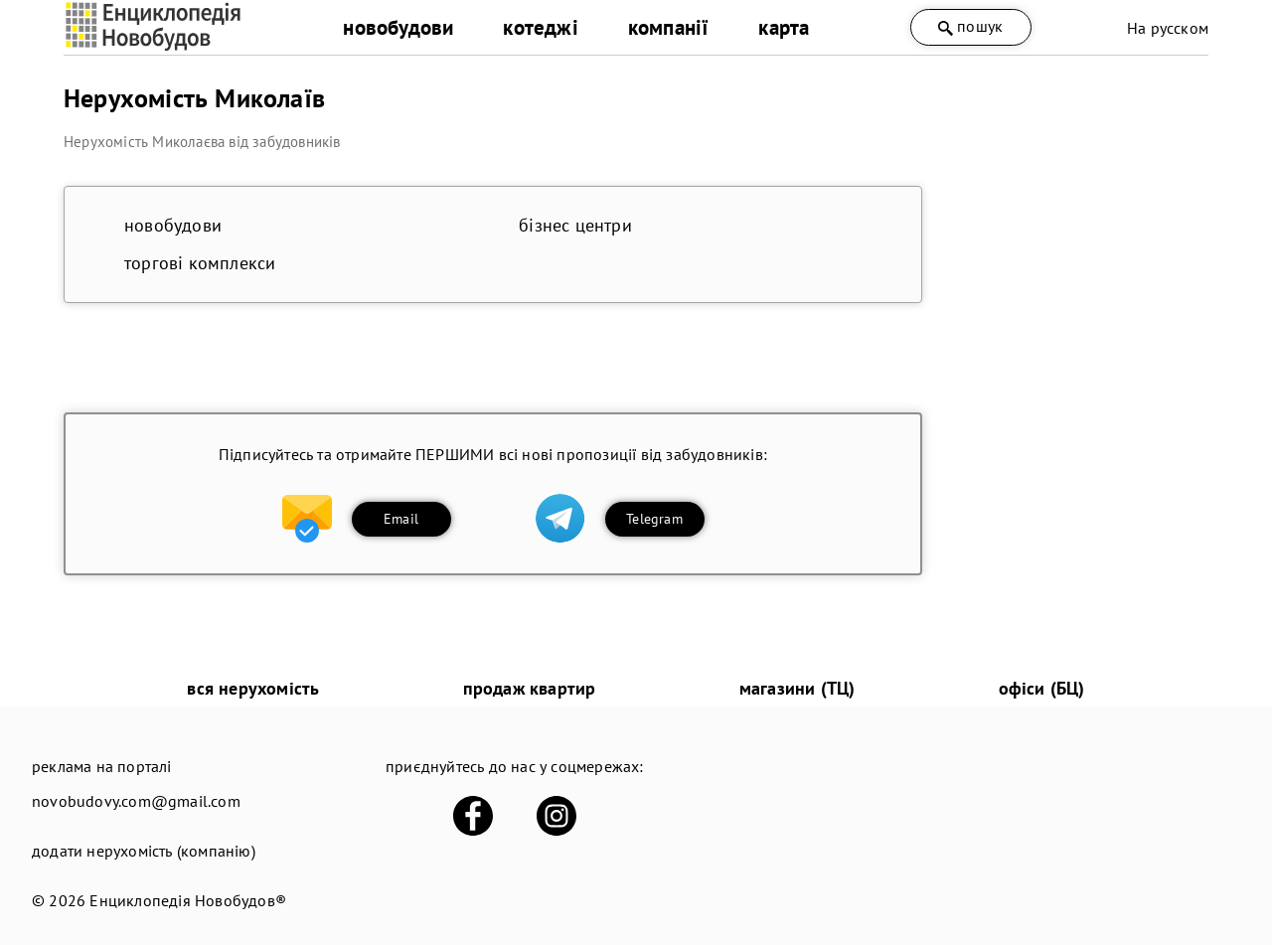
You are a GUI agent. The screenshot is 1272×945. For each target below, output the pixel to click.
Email (401, 519)
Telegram (654, 519)
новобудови (398, 27)
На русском (1167, 28)
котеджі (540, 27)
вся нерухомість (253, 688)
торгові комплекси (199, 262)
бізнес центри (575, 225)
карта (783, 27)
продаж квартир (529, 688)
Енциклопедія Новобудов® (187, 900)
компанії (669, 27)
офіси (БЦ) (1042, 688)
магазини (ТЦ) (797, 688)
